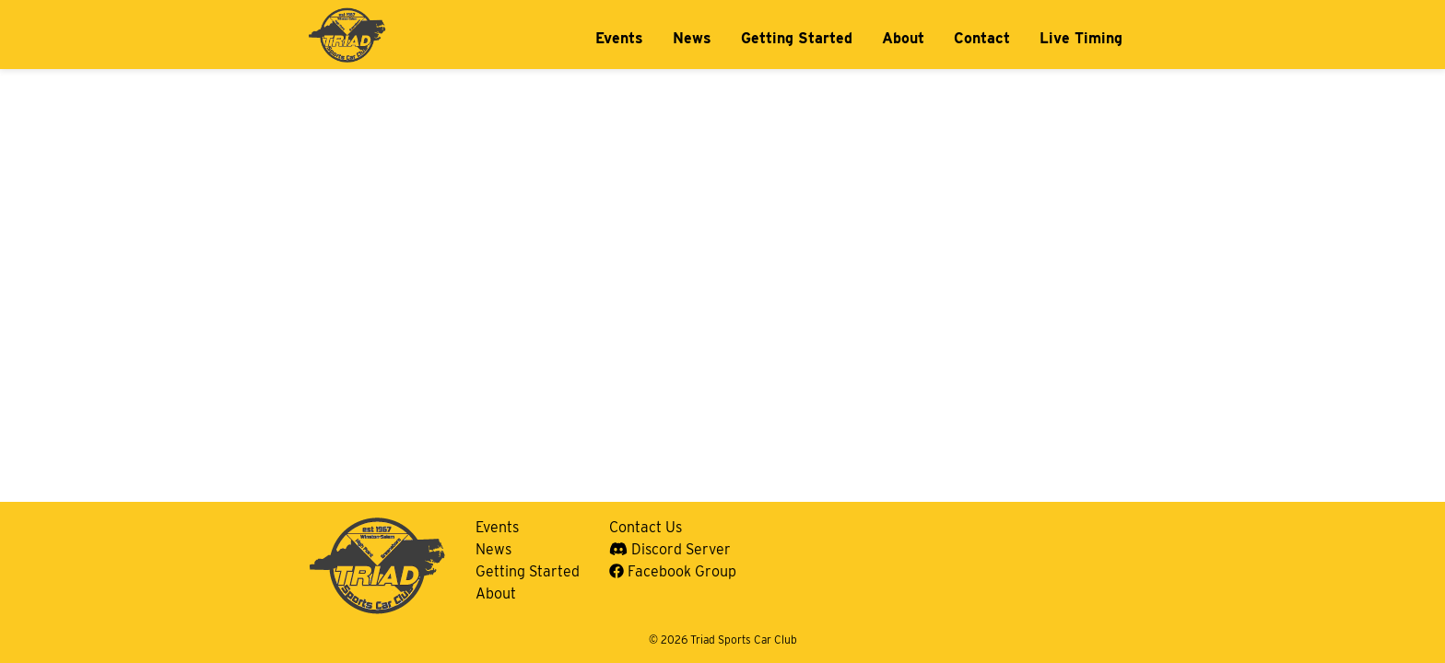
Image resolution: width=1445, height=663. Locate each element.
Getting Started (796, 38)
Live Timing (1081, 38)
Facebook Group (672, 571)
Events (619, 38)
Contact (982, 38)
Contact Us (645, 527)
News (692, 38)
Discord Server (670, 549)
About (903, 38)
